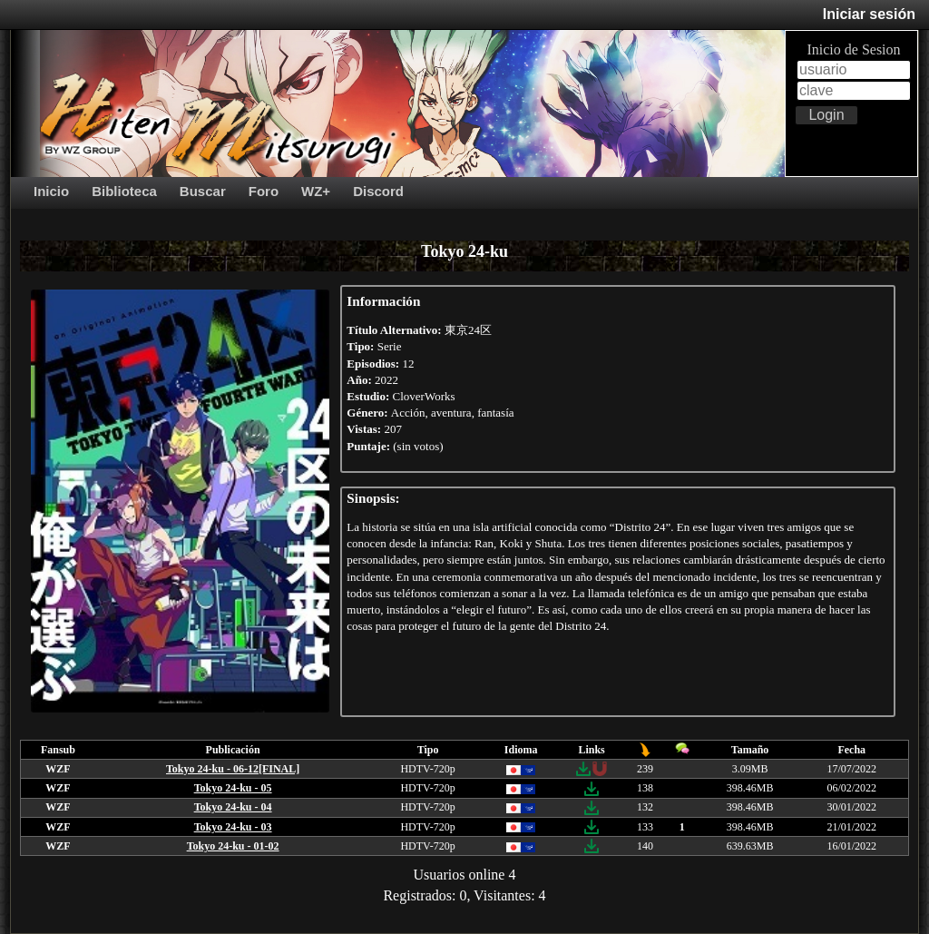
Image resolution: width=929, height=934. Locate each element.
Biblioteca (124, 191)
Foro (264, 191)
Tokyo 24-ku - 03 (233, 827)
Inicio (51, 191)
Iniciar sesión (869, 14)
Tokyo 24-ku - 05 (233, 788)
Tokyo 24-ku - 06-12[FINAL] (232, 768)
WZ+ (315, 191)
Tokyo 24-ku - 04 (233, 807)
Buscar (203, 191)
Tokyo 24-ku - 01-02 (233, 846)
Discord (378, 191)
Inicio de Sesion (853, 49)
